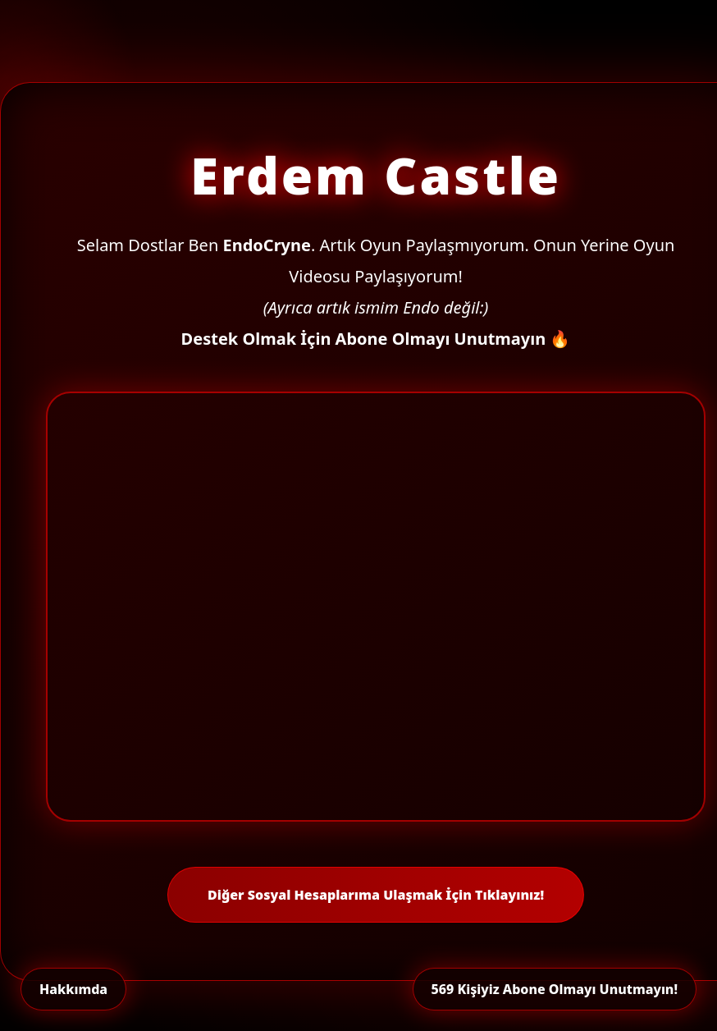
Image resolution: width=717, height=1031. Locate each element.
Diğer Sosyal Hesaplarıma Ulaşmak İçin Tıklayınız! (376, 895)
